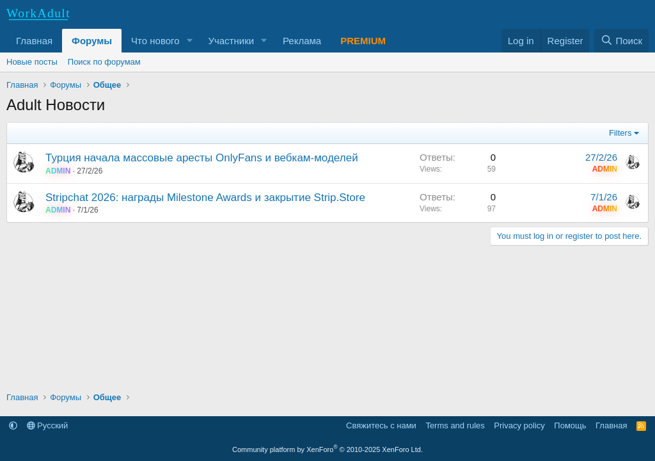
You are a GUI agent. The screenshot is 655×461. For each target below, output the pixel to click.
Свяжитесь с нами (381, 425)
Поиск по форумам (104, 62)
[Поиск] (621, 41)
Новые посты (32, 62)
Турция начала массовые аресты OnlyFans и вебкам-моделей (201, 158)
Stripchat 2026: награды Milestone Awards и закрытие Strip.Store (205, 197)
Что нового (155, 40)
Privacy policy (519, 425)
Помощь (570, 425)
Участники (231, 40)
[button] (189, 41)
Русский (47, 425)
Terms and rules (454, 425)
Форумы (92, 40)
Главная (34, 40)
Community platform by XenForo (327, 449)
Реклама (302, 40)
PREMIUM (363, 40)
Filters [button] (620, 133)
